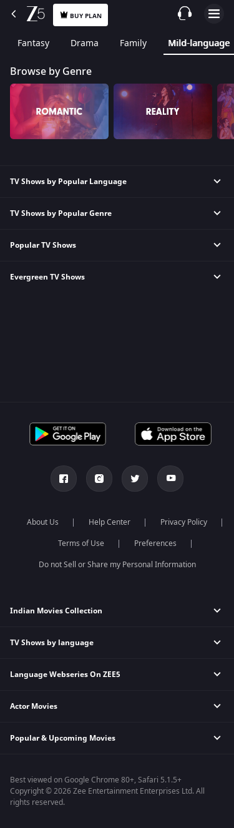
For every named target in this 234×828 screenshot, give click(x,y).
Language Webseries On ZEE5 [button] (65, 674)
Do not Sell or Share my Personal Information (117, 564)
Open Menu (214, 14)
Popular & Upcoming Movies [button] (62, 738)
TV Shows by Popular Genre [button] (61, 213)
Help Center (109, 522)
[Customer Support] (184, 13)
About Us (43, 522)
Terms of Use (81, 543)
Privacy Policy (183, 522)
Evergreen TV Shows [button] (47, 277)
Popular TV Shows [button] (43, 245)
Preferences (155, 543)
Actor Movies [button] (33, 706)
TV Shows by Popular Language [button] (68, 181)
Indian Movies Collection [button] (56, 610)
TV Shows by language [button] (52, 642)
